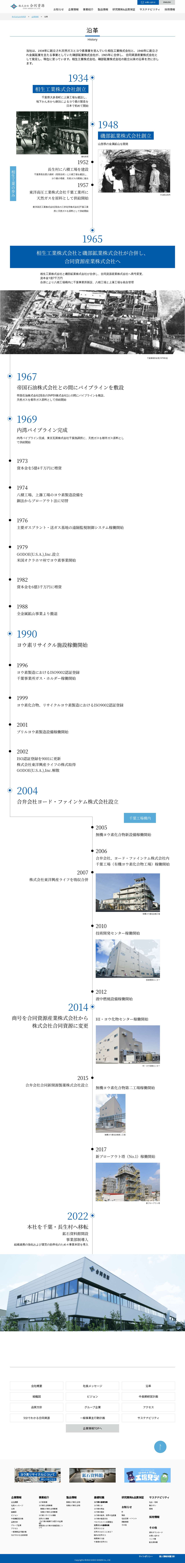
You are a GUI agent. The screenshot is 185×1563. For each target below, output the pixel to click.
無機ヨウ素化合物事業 (48, 1508)
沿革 (13, 1508)
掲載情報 (125, 1521)
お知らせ (58, 9)
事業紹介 (88, 9)
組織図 (13, 1512)
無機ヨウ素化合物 (73, 1502)
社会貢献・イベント (129, 1518)
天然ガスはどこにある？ (103, 1531)
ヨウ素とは (98, 1505)
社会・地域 (153, 1502)
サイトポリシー (146, 1556)
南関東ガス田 (99, 1538)
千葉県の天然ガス (101, 1541)
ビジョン (14, 1515)
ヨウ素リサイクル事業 (47, 1515)
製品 (123, 1515)
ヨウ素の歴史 (99, 1512)
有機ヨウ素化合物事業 (48, 1512)
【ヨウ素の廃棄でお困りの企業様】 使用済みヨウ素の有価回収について (51, 1524)
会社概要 (14, 1502)
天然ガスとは (99, 1528)
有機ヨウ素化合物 (73, 1505)
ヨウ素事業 (43, 1502)
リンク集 (152, 1539)
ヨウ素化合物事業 (45, 1505)
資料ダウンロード (156, 1532)
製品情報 (103, 9)
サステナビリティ (150, 9)
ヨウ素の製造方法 (101, 1518)
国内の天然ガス (100, 1535)
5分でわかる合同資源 (19, 1535)
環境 (151, 1508)
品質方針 (14, 1522)
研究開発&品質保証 (123, 9)
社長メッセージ (17, 1505)
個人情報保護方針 (167, 1556)
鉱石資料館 (153, 1542)
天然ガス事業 (44, 1518)
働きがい (152, 1505)
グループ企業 (16, 1525)
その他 (124, 1525)
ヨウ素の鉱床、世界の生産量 (105, 1515)
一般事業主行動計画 (18, 1531)
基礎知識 (99, 1497)
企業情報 (73, 9)
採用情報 (170, 9)
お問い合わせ (150, 2)
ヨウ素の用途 (99, 1508)
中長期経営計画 (17, 1518)
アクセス (14, 1528)
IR (122, 1511)
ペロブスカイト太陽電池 (103, 1522)
